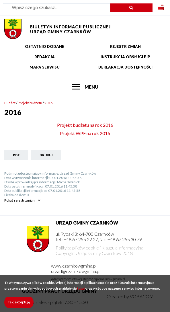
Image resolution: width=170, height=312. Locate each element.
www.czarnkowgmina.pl (74, 265)
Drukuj (46, 155)
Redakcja (44, 56)
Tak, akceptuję (19, 305)
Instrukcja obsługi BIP (125, 56)
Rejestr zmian (125, 46)
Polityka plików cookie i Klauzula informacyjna (99, 247)
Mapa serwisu (45, 67)
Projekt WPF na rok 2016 (85, 133)
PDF (16, 155)
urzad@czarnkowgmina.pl (75, 271)
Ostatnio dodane (44, 46)
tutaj (81, 291)
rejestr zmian (19, 200)
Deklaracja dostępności (125, 67)
